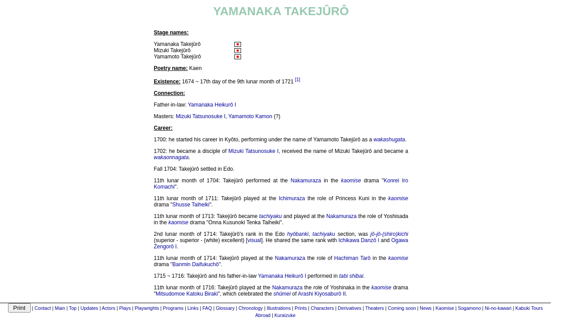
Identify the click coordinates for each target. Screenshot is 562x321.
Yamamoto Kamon (250, 116)
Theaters (374, 308)
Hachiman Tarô (352, 258)
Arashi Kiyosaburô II (322, 294)
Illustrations (278, 308)
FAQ (207, 308)
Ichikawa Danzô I (358, 240)
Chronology (250, 308)
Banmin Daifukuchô (195, 264)
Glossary (225, 308)
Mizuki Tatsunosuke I (200, 116)
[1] (297, 79)
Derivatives (350, 308)
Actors (108, 308)
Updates (89, 308)
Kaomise (445, 308)
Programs (173, 308)
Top (72, 308)
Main (60, 308)
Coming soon (402, 308)
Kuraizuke (285, 315)
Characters (322, 308)
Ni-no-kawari (498, 308)
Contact (42, 308)
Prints (301, 308)
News (426, 308)
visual (254, 240)
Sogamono (469, 308)
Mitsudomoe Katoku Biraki (187, 294)
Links (193, 308)
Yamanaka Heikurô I (212, 105)
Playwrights (147, 308)
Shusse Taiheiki (190, 205)
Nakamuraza (306, 180)
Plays (125, 308)
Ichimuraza (292, 198)
